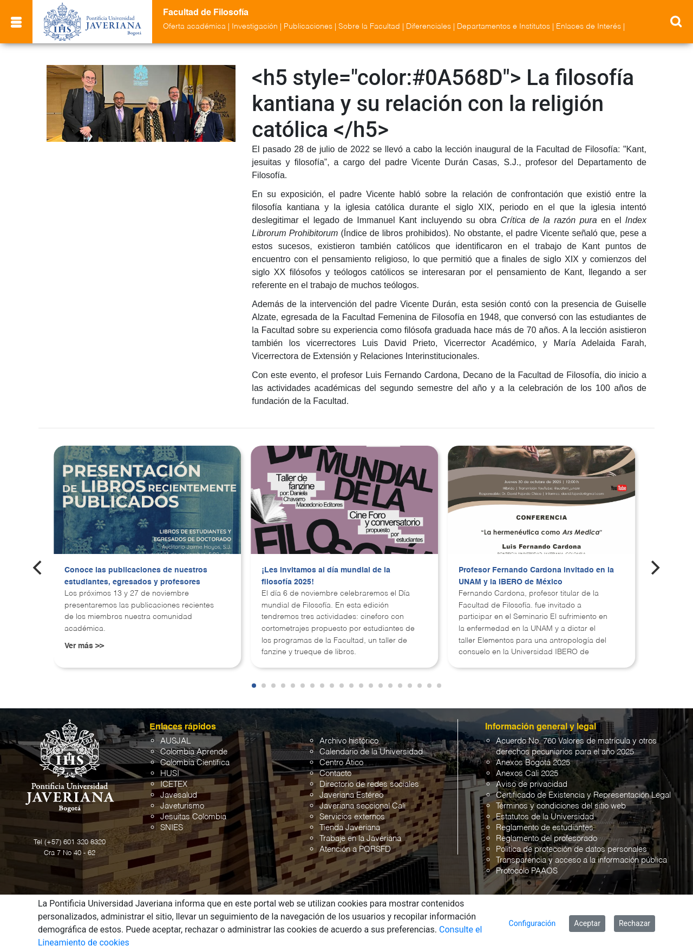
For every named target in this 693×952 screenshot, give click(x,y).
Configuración (532, 923)
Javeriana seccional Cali (362, 806)
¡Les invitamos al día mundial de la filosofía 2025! (325, 576)
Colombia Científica (195, 763)
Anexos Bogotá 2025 (533, 763)
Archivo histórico (348, 741)
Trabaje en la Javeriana (360, 838)
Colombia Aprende (193, 752)
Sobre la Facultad (369, 26)
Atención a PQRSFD (355, 849)
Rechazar (634, 923)
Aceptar (587, 923)
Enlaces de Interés (588, 26)
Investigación (255, 26)
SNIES (171, 828)
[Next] (654, 567)
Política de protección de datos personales (571, 849)
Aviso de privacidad (531, 784)
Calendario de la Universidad (371, 752)
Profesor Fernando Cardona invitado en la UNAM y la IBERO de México (536, 576)
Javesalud (178, 795)
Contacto (335, 774)
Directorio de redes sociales (369, 784)
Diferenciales (428, 26)
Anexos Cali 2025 (527, 774)
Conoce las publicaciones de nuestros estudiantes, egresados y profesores (135, 576)
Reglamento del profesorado (546, 838)
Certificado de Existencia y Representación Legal (583, 795)
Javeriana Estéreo (351, 795)
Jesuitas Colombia (193, 817)
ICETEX (173, 784)
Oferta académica (194, 26)
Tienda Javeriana (349, 828)
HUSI (169, 774)
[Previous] (38, 567)
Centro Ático (341, 763)
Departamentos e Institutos (503, 26)
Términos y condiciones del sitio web (561, 806)
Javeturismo (182, 806)
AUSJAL (175, 741)
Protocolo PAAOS (527, 871)
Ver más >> (84, 646)
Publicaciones (308, 26)
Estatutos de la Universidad (545, 817)
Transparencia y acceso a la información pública (581, 860)
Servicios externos (352, 817)
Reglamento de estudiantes (544, 828)
